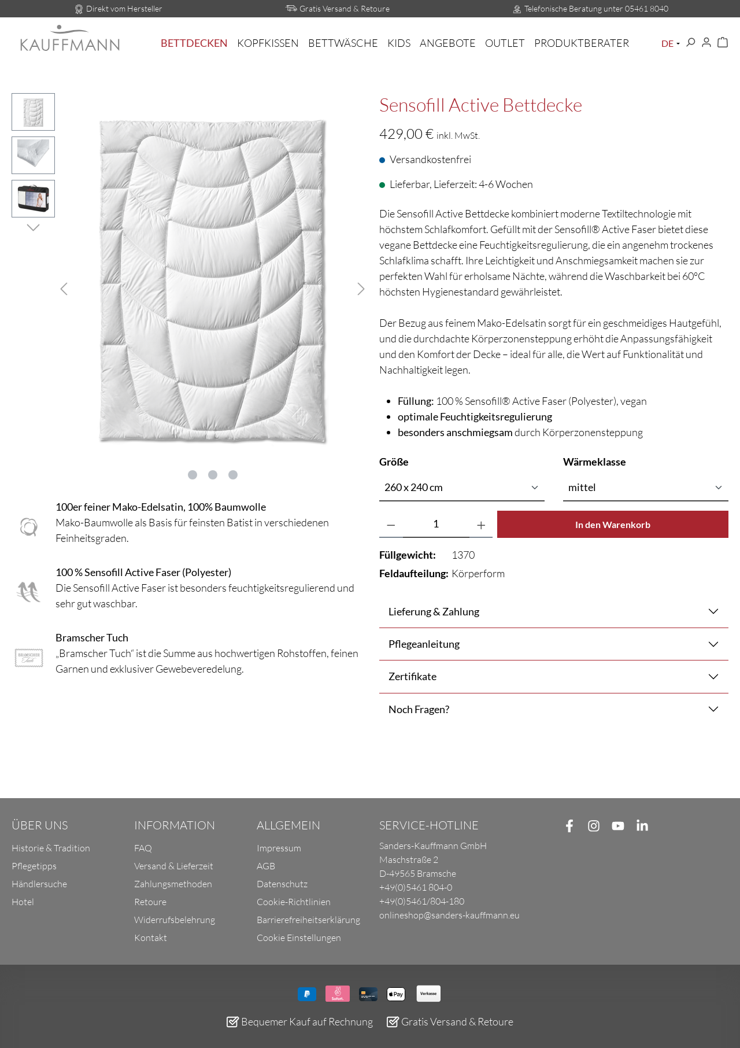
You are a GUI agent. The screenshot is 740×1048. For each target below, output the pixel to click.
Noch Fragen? (418, 709)
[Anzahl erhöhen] (481, 524)
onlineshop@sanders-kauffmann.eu (449, 915)
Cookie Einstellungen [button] (299, 937)
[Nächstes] (361, 287)
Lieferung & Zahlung (433, 611)
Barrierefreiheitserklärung (308, 919)
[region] (186, 287)
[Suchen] (690, 42)
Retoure (150, 901)
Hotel (23, 901)
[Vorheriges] (63, 287)
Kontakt (150, 937)
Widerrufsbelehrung (174, 919)
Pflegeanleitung (424, 643)
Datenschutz (282, 884)
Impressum (279, 848)
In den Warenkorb (612, 524)
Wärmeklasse (594, 461)
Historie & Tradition (51, 848)
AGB (266, 866)
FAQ (143, 848)
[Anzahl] (436, 524)
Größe (394, 461)
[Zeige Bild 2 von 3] (212, 474)
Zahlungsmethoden (173, 884)
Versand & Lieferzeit (173, 866)
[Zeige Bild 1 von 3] (192, 474)
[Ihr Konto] (706, 42)
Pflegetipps (34, 866)
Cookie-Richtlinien (294, 901)
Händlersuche (39, 884)
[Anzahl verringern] (391, 524)
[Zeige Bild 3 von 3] (233, 474)
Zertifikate (412, 676)
